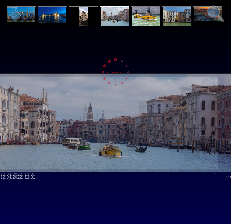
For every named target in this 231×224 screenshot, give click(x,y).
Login (43, 10)
